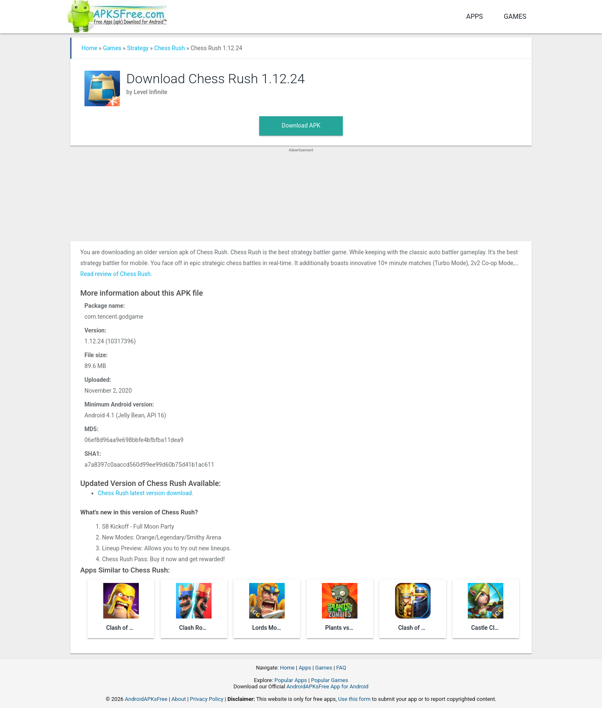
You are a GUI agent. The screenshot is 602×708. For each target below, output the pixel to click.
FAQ (341, 668)
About (178, 699)
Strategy (137, 48)
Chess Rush (169, 48)
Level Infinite (151, 92)
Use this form (354, 699)
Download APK (301, 125)
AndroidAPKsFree (146, 699)
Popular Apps (291, 680)
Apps (474, 16)
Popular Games (329, 680)
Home (89, 48)
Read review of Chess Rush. (116, 274)
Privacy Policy (206, 699)
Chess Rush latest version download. (146, 493)
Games (515, 16)
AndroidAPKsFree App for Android (327, 686)
